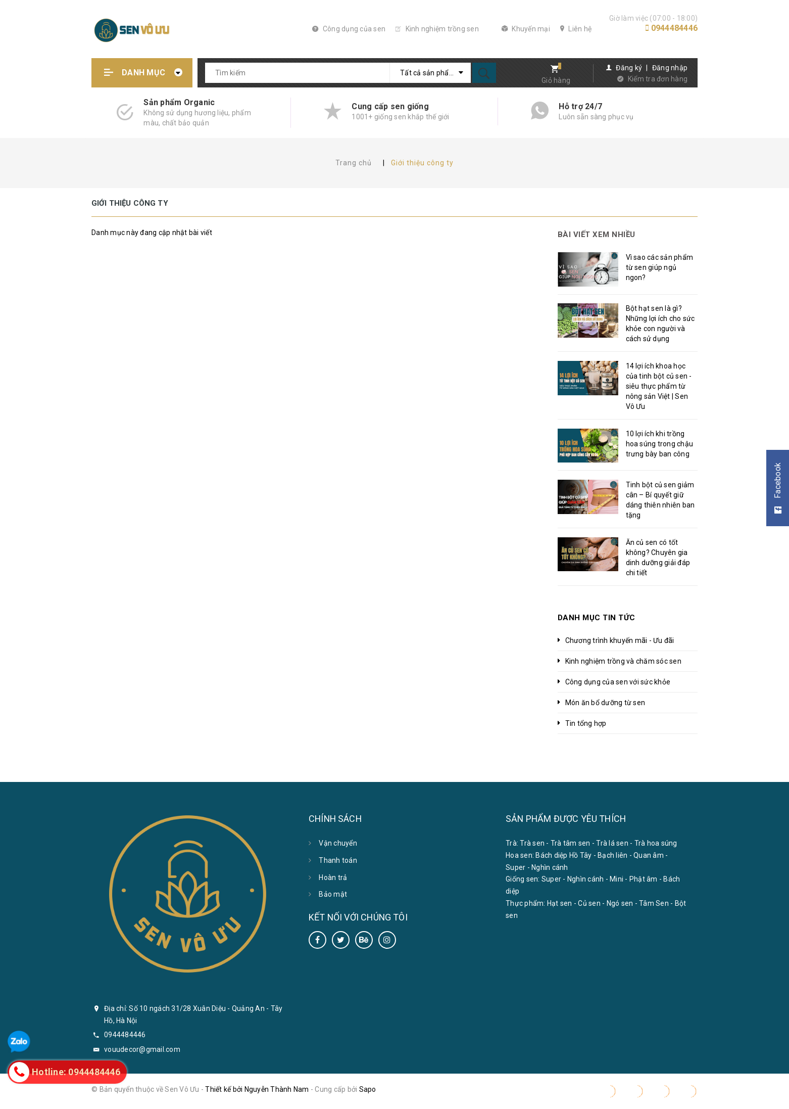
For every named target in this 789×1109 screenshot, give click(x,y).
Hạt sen (559, 903)
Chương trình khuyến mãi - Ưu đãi (619, 640)
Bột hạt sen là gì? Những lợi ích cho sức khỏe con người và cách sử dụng (660, 323)
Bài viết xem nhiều (596, 234)
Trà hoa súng (655, 843)
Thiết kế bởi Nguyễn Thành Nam (257, 1089)
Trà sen (532, 843)
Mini (616, 879)
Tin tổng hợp (586, 723)
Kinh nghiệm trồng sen (437, 29)
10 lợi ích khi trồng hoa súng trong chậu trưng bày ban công (660, 444)
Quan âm (648, 855)
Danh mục (143, 72)
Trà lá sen (612, 843)
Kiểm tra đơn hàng (657, 79)
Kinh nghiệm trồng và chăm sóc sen (623, 661)
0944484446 (674, 28)
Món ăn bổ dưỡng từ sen (605, 703)
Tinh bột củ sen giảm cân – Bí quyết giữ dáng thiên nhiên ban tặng (660, 500)
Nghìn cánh (549, 867)
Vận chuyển (338, 843)
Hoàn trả (333, 877)
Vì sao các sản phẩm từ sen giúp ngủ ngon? (660, 267)
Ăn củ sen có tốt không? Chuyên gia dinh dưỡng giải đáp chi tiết (658, 557)
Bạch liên (612, 855)
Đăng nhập (669, 68)
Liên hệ (575, 29)
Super (515, 867)
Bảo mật (333, 894)
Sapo (367, 1089)
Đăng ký (629, 68)
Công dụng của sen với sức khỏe (618, 682)
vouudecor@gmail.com (142, 1049)
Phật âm (643, 879)
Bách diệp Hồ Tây (563, 855)
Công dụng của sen (348, 29)
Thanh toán (338, 860)
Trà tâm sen (570, 843)
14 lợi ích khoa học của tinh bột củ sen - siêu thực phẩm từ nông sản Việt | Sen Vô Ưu (659, 386)
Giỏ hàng (555, 80)
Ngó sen (620, 903)
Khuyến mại (526, 29)
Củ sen (589, 903)
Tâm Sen (654, 903)
